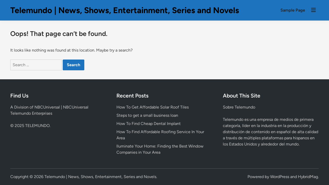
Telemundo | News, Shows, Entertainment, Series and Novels (124, 10)
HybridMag (308, 176)
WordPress (279, 176)
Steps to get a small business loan (147, 115)
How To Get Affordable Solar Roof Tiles (152, 107)
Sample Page (292, 10)
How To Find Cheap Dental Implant (148, 123)
